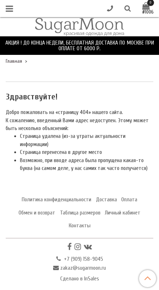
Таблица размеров (80, 212)
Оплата (129, 199)
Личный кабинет (122, 212)
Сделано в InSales (79, 278)
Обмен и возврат (37, 212)
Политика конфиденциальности (56, 199)
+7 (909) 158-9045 (82, 259)
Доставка (106, 199)
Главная (14, 61)
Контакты (80, 225)
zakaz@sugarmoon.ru (83, 268)
